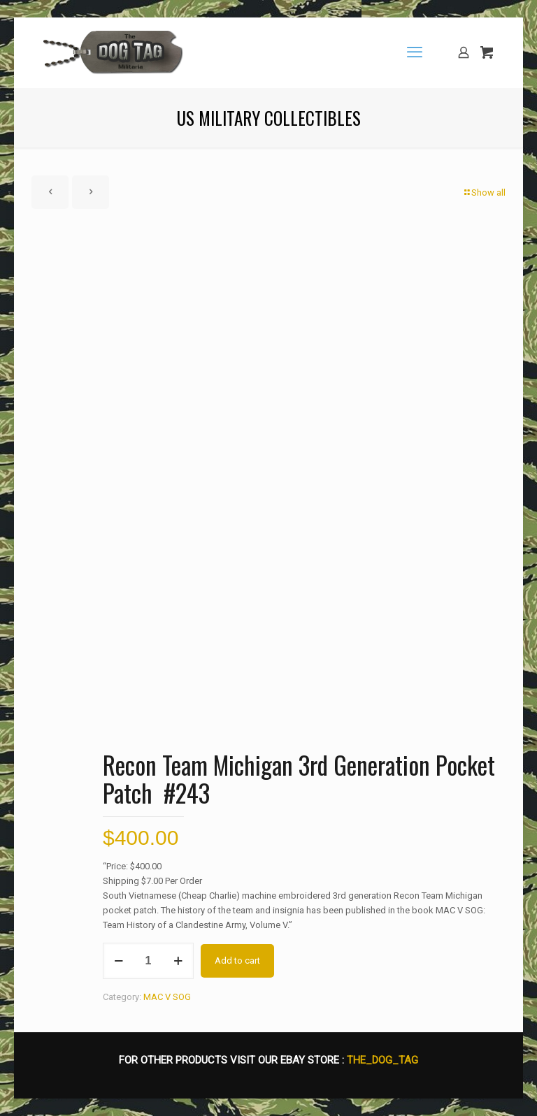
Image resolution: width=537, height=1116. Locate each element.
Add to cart (237, 960)
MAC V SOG (167, 997)
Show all (484, 192)
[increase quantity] (178, 961)
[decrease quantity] (118, 961)
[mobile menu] (415, 52)
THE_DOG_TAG (382, 1060)
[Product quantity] (148, 961)
